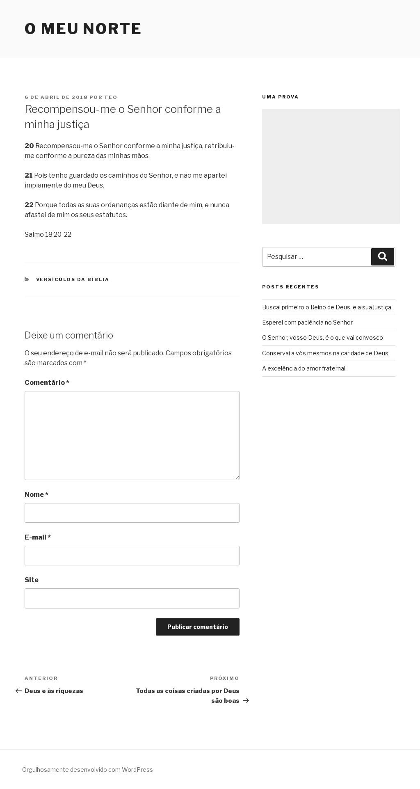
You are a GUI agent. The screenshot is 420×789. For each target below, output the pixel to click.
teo (111, 97)
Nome (36, 495)
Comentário (47, 382)
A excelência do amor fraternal (303, 368)
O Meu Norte (83, 29)
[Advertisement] (331, 166)
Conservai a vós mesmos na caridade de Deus (325, 353)
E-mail (38, 537)
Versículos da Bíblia (73, 279)
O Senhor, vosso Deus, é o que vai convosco (322, 337)
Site (32, 580)
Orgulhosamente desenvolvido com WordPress (87, 769)
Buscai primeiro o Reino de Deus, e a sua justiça (326, 307)
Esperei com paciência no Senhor (307, 322)
